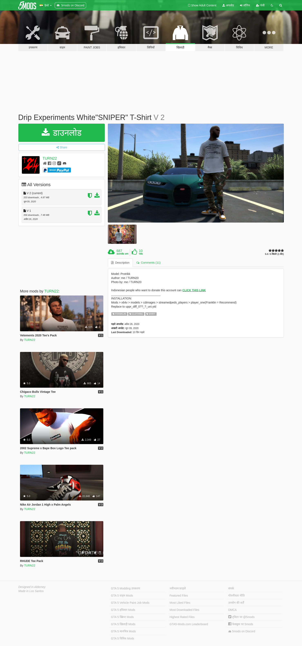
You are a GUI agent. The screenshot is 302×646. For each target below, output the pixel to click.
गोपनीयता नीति (236, 595)
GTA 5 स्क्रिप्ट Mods (122, 617)
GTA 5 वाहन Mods (122, 595)
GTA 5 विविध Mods (122, 638)
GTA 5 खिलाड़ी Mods (123, 624)
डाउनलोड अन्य (122, 254)
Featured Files (179, 595)
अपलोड (228, 5)
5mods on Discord (241, 631)
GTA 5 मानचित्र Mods (123, 631)
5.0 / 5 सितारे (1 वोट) (274, 254)
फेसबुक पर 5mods (240, 624)
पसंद (141, 254)
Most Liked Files (180, 602)
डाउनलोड (61, 133)
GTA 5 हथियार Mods (123, 609)
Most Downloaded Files (184, 609)
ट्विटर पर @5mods (241, 617)
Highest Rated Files (182, 617)
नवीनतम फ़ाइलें (178, 588)
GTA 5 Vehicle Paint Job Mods (130, 602)
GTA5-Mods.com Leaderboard (189, 624)
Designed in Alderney (32, 587)
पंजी (260, 5)
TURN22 (50, 158)
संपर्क (231, 588)
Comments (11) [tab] (148, 262)
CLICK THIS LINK (194, 290)
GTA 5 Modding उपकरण (125, 588)
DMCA (232, 609)
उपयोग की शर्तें (236, 602)
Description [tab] (120, 262)
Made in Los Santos (31, 591)
